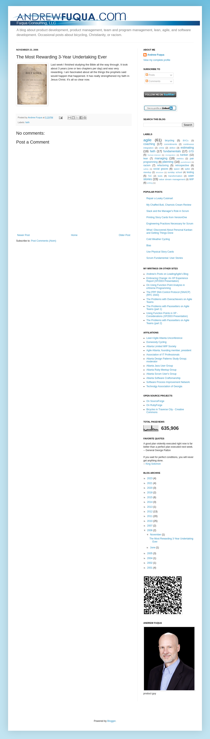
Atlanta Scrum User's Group (161, 373)
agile (147, 140)
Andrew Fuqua (35, 117)
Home (74, 235)
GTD (191, 151)
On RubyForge (154, 405)
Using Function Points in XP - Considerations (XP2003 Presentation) (167, 314)
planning (167, 161)
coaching (149, 144)
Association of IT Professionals (163, 354)
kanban (184, 154)
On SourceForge (155, 401)
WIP (191, 179)
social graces (160, 168)
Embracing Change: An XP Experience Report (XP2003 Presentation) (167, 279)
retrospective (182, 165)
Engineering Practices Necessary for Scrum (169, 223)
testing (190, 172)
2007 (150, 525)
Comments (153, 81)
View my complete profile (156, 60)
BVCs (186, 140)
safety (146, 169)
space (177, 169)
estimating (187, 147)
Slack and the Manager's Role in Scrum (167, 211)
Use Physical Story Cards (160, 251)
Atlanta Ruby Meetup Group (161, 369)
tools (160, 176)
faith (27, 122)
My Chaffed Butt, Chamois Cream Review (168, 204)
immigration (170, 155)
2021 (150, 483)
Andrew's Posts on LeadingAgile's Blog (167, 274)
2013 (150, 506)
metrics (180, 158)
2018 (150, 492)
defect (172, 148)
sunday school (175, 172)
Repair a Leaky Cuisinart (159, 198)
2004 (150, 558)
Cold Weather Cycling (158, 239)
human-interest (154, 155)
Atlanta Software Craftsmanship (163, 378)
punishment (186, 162)
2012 (150, 511)
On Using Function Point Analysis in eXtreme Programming (165, 286)
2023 (150, 478)
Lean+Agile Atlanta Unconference (164, 338)
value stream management (172, 179)
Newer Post (23, 235)
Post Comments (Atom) (43, 240)
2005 (150, 553)
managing (161, 158)
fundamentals (172, 151)
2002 (150, 562)
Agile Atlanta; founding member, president (168, 350)
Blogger (111, 721)
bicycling (169, 140)
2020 (150, 487)
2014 (150, 502)
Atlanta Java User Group (159, 365)
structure (159, 172)
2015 (150, 497)
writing (150, 183)
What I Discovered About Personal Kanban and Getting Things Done (169, 231)
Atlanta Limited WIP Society (161, 346)
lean (145, 158)
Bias (148, 245)
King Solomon (153, 463)
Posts (150, 75)
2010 (150, 521)
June (153, 547)
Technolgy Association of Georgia (164, 386)
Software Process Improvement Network (168, 382)
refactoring (163, 165)
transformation (175, 176)
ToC (150, 176)
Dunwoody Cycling (156, 342)
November (156, 534)
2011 (150, 516)
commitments (170, 144)
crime (161, 148)
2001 (150, 567)
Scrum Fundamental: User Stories (164, 258)
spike (187, 169)
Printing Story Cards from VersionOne (166, 217)
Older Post (124, 235)
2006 (150, 530)
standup (147, 172)
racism (146, 165)
